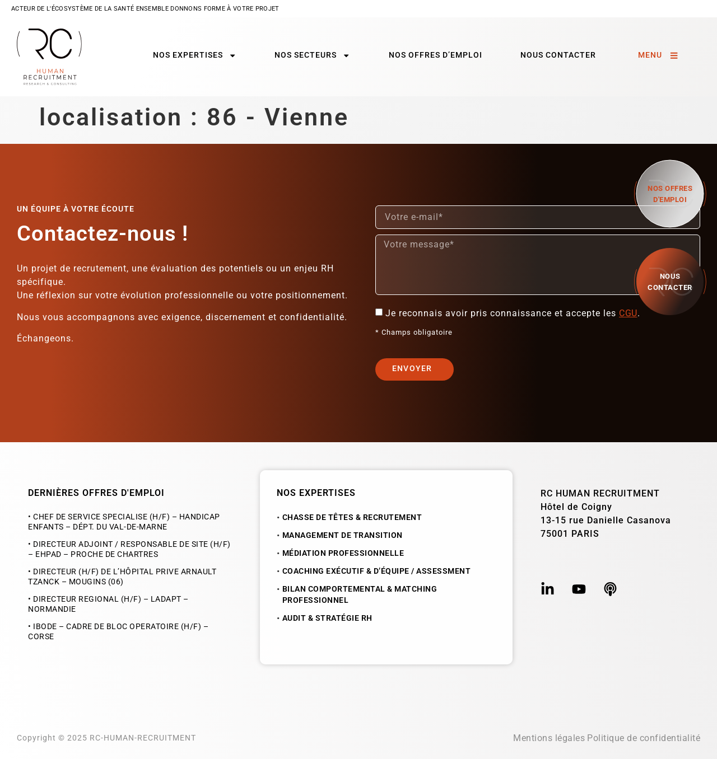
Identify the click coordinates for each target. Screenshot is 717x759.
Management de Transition (342, 535)
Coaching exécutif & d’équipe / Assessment (376, 571)
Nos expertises (194, 55)
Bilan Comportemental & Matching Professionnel (359, 594)
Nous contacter (558, 55)
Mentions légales (549, 738)
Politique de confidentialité (643, 738)
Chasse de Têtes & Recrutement (352, 517)
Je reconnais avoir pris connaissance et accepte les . (514, 313)
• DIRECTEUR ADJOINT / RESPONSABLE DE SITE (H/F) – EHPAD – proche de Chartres (129, 549)
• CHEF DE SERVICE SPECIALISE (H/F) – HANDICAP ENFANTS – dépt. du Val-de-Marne (124, 522)
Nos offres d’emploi (435, 55)
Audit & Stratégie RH (327, 618)
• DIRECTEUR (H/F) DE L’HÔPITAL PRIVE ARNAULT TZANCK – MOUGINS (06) (122, 577)
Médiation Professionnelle (343, 553)
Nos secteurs (312, 55)
